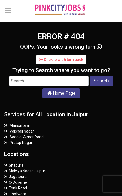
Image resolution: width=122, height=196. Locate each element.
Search (101, 81)
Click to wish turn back (61, 59)
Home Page (61, 93)
